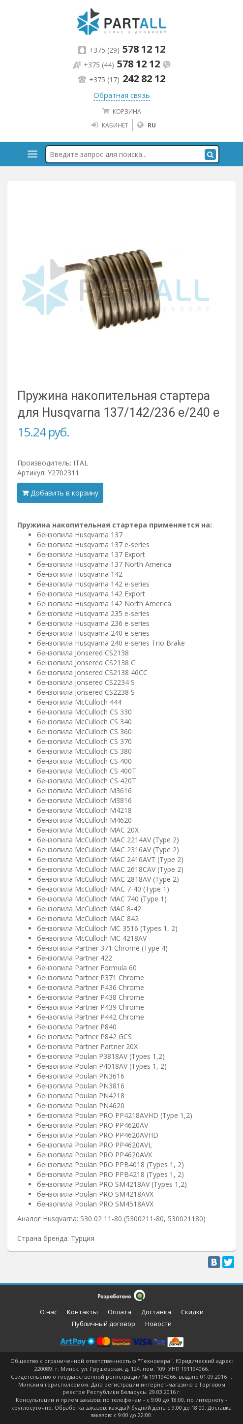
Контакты (82, 1311)
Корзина (121, 111)
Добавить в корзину (60, 492)
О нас (48, 1311)
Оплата (119, 1311)
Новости (158, 1323)
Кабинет (109, 125)
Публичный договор (103, 1323)
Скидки (192, 1311)
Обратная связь (121, 95)
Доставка (156, 1311)
